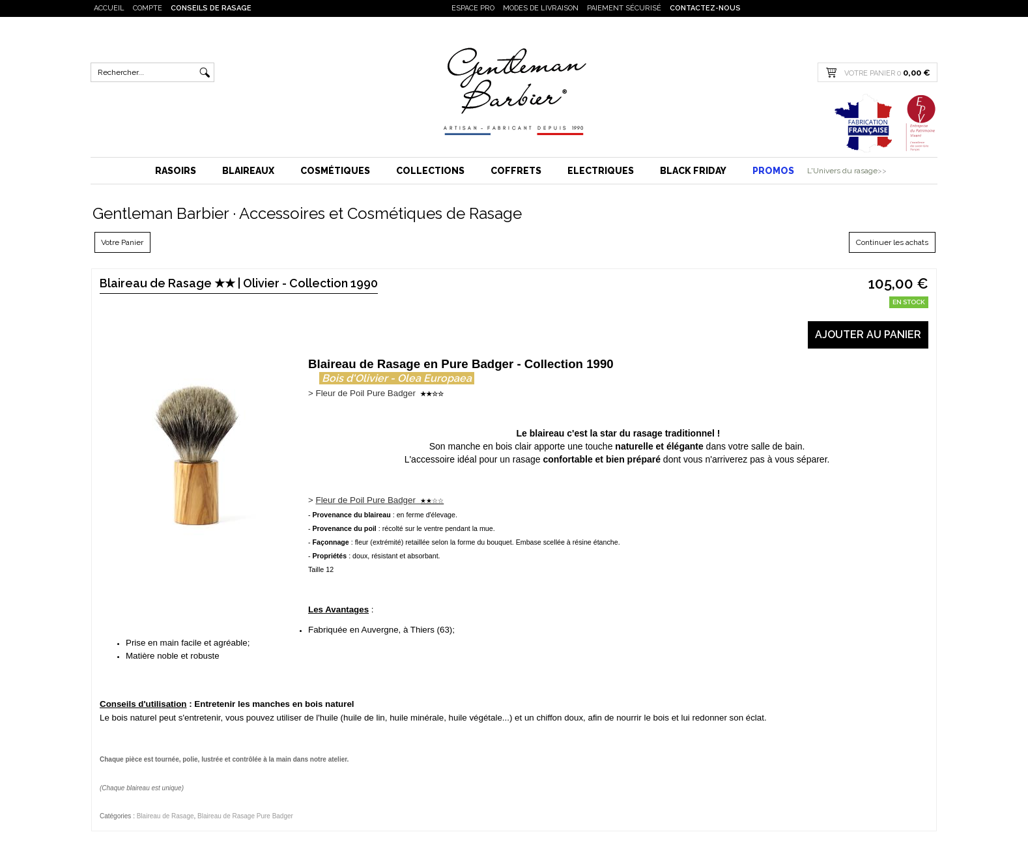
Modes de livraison (540, 8)
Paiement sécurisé (624, 8)
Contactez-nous (705, 8)
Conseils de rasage (211, 8)
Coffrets (516, 170)
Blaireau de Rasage (165, 816)
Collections (430, 170)
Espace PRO (472, 8)
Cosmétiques (335, 170)
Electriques (600, 170)
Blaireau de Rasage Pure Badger (245, 816)
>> (882, 170)
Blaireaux (248, 170)
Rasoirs (175, 170)
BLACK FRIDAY (693, 170)
